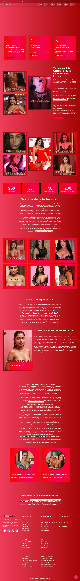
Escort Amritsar (44, 545)
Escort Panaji (43, 520)
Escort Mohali (44, 537)
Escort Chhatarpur (26, 530)
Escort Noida (24, 539)
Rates (60, 4)
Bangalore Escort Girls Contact (47, 560)
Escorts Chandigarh (45, 532)
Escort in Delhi (25, 522)
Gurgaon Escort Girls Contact (47, 556)
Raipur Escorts (25, 562)
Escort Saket (24, 532)
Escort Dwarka (25, 526)
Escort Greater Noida (26, 543)
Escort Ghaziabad (25, 545)
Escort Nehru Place (26, 528)
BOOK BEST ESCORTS (21, 366)
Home (40, 4)
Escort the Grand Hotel (27, 554)
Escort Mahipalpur (26, 524)
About (47, 4)
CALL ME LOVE (58, 118)
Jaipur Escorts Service (45, 526)
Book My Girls (10, 56)
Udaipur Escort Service (45, 549)
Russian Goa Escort (39, 415)
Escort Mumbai (44, 539)
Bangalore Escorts (45, 530)
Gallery (53, 4)
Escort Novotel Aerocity (27, 558)
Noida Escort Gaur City (27, 541)
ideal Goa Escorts (44, 392)
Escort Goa (24, 564)
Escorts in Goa (62, 91)
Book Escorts (60, 55)
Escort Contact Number (46, 562)
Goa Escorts (32, 205)
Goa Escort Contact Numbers (47, 558)
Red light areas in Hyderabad (47, 566)
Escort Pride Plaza (26, 556)
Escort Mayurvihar (26, 537)
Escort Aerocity (25, 520)
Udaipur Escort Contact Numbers (48, 564)
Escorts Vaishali (25, 549)
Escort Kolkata (44, 541)
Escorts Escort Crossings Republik (29, 560)
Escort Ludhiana (44, 543)
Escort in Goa (57, 310)
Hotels (66, 4)
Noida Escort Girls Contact (46, 554)
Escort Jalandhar (44, 547)
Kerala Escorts (44, 528)
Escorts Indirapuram (26, 547)
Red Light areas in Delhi (27, 566)
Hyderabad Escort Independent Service (49, 522)
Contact (73, 4)
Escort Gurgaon (44, 524)
